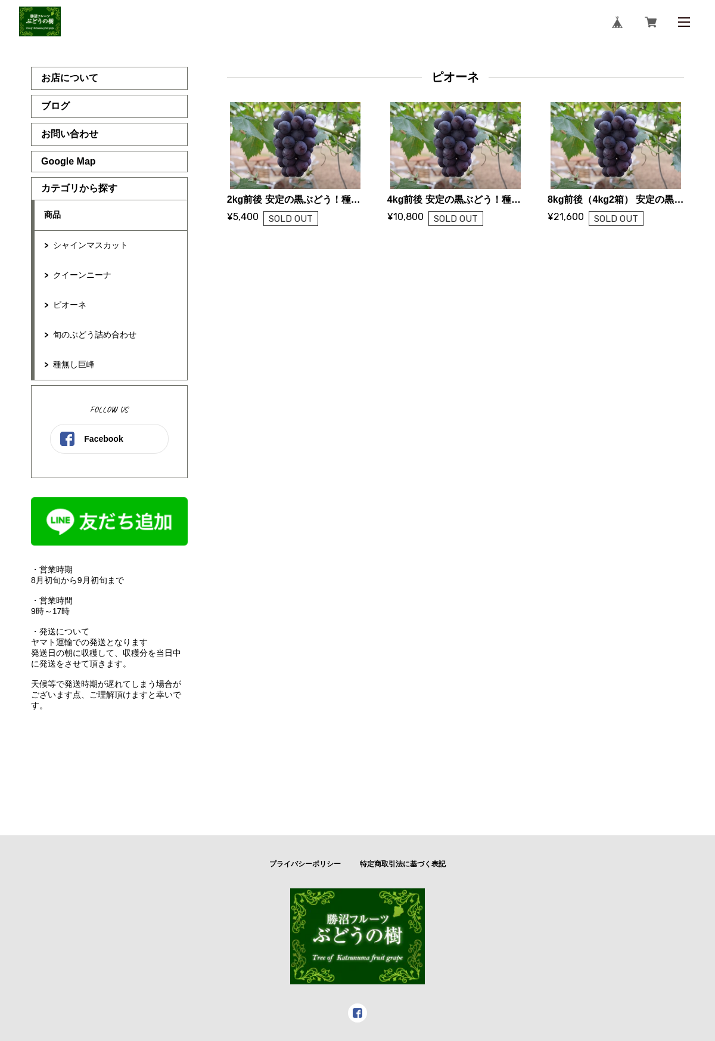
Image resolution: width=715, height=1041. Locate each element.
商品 (52, 214)
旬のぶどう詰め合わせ (94, 334)
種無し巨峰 (74, 364)
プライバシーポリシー (305, 864)
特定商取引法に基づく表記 (403, 864)
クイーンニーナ (82, 275)
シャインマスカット (90, 245)
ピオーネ (69, 304)
